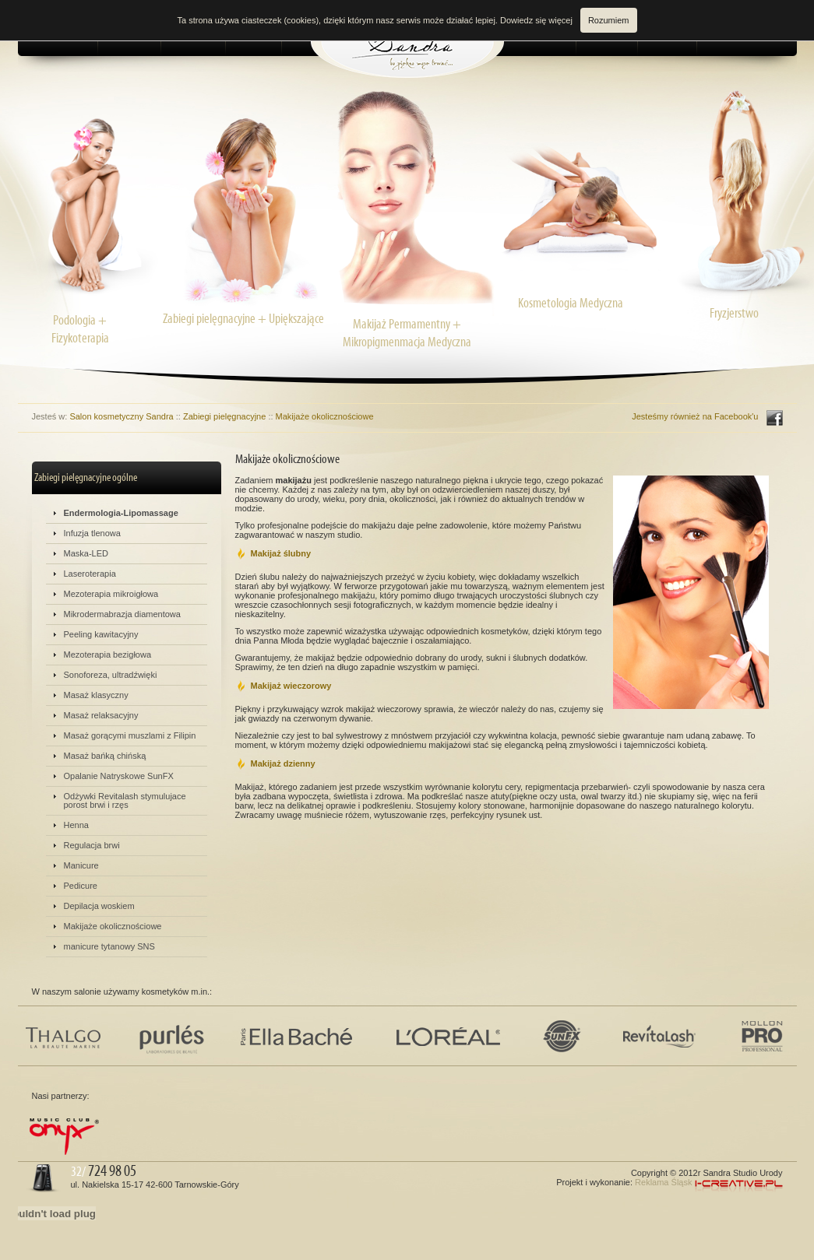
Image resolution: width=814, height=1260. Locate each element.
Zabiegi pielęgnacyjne (224, 416)
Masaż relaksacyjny (101, 715)
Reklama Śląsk (663, 1182)
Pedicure (80, 885)
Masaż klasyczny (96, 695)
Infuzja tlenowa (92, 533)
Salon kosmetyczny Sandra (121, 416)
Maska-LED (86, 553)
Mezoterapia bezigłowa (108, 654)
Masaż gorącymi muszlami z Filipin (130, 735)
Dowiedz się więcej (536, 20)
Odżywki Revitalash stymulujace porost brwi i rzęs (125, 800)
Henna (76, 825)
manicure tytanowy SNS (109, 946)
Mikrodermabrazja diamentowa (122, 614)
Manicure (81, 865)
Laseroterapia (90, 573)
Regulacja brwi (92, 845)
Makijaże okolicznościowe (325, 416)
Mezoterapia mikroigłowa (111, 593)
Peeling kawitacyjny (101, 634)
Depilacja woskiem (99, 906)
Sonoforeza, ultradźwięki (110, 674)
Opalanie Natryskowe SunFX (119, 776)
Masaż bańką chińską (105, 755)
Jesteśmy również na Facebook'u (695, 416)
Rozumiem (608, 20)
